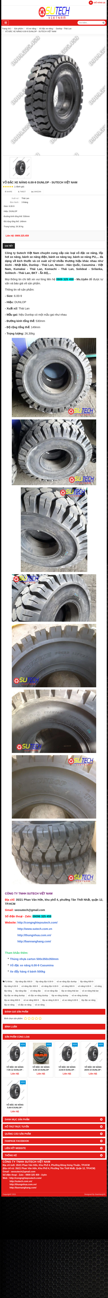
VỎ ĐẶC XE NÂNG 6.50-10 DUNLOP (41, 1068)
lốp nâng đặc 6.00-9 (44, 981)
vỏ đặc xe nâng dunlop (38, 995)
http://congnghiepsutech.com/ (37, 922)
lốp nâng (8, 991)
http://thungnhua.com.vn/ (34, 935)
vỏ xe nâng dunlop (80, 995)
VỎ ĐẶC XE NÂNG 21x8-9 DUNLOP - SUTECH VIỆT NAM (67, 1048)
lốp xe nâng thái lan (70, 991)
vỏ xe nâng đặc (51, 991)
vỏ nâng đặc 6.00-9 (49, 986)
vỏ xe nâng (40, 1005)
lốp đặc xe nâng (88, 1000)
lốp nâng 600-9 (86, 981)
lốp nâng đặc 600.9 (23, 981)
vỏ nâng (98, 986)
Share (8, 192)
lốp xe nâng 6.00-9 (50, 1000)
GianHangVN (100, 1173)
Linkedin (36, 192)
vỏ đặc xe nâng (24, 1005)
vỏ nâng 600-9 (68, 986)
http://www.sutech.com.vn (34, 928)
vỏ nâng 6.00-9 (84, 986)
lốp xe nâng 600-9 (12, 1000)
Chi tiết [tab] (9, 246)
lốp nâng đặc (21, 991)
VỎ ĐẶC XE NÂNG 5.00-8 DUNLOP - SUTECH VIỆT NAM (15, 1086)
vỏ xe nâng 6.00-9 (70, 1000)
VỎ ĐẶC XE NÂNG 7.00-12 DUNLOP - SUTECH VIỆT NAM (15, 1070)
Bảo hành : (15, 202)
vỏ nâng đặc (35, 991)
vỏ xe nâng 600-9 (31, 1000)
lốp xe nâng (9, 1005)
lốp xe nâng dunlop (60, 995)
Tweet (22, 192)
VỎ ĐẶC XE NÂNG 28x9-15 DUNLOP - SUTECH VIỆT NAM (93, 1048)
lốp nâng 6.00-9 (11, 986)
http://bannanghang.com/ (34, 941)
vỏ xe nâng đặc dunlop (66, 981)
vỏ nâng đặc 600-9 (30, 986)
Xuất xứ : (16, 198)
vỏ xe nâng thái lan (90, 991)
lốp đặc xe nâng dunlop (14, 995)
